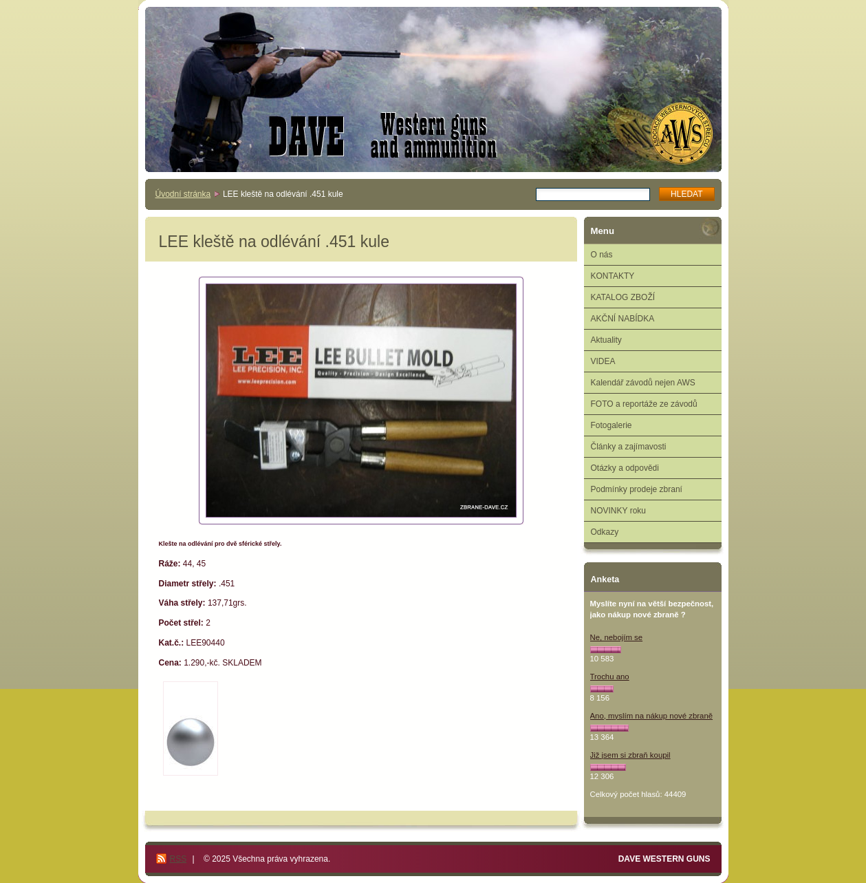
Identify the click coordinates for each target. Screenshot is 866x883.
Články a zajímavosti (629, 446)
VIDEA (603, 361)
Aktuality (606, 340)
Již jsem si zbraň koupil (630, 755)
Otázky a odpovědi (625, 468)
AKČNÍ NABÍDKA (623, 318)
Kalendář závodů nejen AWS (643, 382)
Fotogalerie (611, 425)
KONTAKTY (613, 276)
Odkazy (605, 532)
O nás (602, 254)
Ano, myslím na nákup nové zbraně (651, 716)
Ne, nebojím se (616, 637)
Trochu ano (609, 676)
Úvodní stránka (183, 194)
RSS (178, 859)
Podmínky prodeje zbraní (636, 489)
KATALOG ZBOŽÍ (623, 297)
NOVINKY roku (618, 510)
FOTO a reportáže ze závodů (644, 404)
